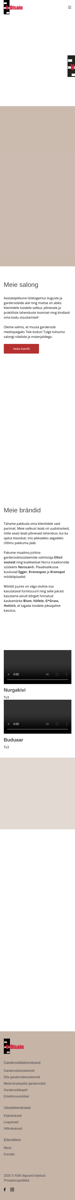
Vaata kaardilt (21, 348)
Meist (7, 1148)
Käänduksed (13, 1115)
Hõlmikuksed (13, 1128)
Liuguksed (11, 1122)
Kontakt (9, 1154)
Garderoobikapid (15, 1090)
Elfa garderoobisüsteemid (22, 1077)
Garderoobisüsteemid (19, 1070)
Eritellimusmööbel (16, 1096)
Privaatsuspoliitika (16, 1180)
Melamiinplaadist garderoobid (25, 1083)
